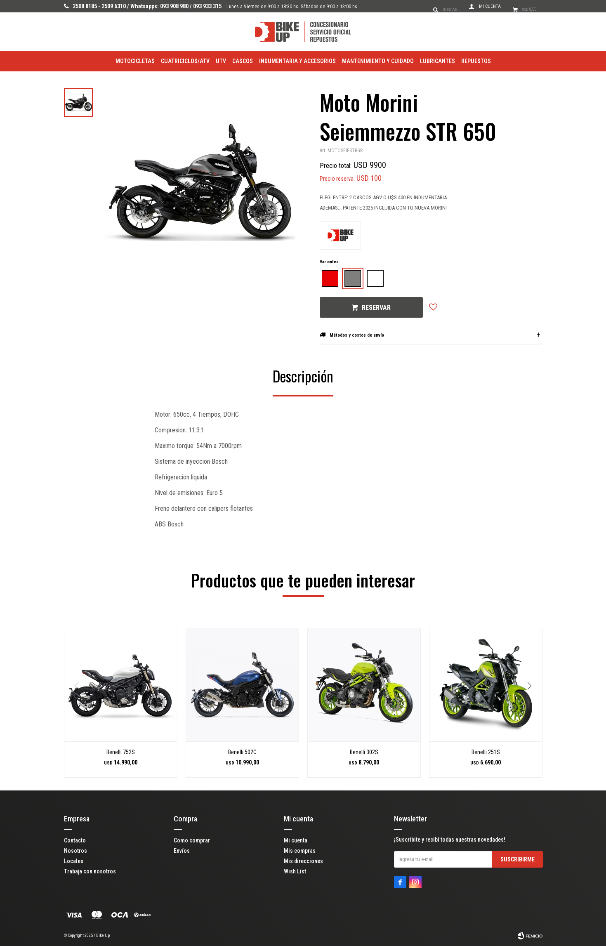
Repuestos (476, 61)
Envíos (182, 850)
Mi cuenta (295, 840)
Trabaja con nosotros (90, 871)
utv (221, 61)
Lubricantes (437, 61)
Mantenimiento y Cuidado (378, 61)
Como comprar (192, 840)
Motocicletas (135, 61)
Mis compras (300, 850)
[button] (532, 703)
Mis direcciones (303, 861)
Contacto (75, 840)
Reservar (376, 307)
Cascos (242, 61)
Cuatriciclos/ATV (185, 61)
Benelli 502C (242, 752)
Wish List (295, 871)
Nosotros (75, 850)
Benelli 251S (486, 752)
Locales (73, 861)
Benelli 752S (120, 752)
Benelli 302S (364, 752)
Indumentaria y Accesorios (297, 61)
